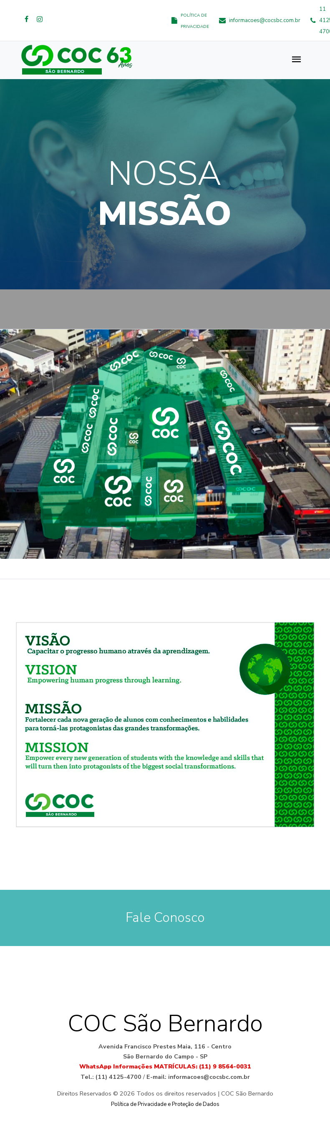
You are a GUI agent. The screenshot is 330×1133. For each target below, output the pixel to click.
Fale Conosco (165, 918)
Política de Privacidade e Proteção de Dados (165, 1104)
